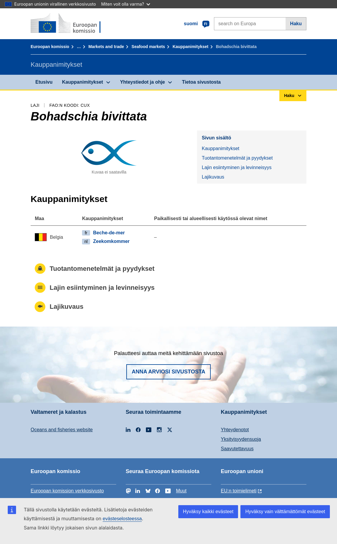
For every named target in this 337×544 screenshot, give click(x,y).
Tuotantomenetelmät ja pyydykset (237, 157)
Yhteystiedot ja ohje (142, 82)
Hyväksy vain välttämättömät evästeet (285, 511)
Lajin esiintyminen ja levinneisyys (237, 167)
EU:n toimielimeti (238, 490)
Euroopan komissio (50, 46)
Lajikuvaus (213, 176)
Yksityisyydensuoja (241, 439)
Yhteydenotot (235, 429)
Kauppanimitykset (191, 46)
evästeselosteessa (122, 518)
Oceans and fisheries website (62, 429)
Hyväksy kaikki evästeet (208, 511)
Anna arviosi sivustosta (168, 372)
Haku (296, 23)
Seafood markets (148, 46)
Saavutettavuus (237, 448)
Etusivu (44, 82)
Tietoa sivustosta (201, 82)
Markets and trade (106, 46)
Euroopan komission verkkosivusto (67, 490)
